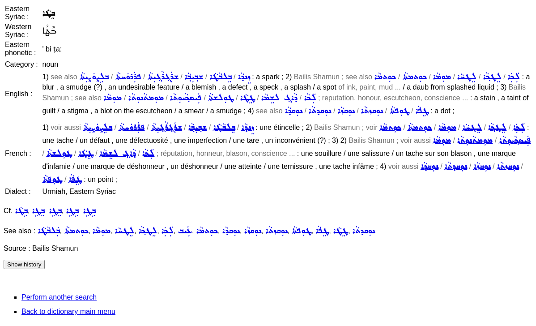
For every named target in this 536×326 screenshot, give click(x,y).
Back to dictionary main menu (68, 311)
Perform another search (59, 297)
